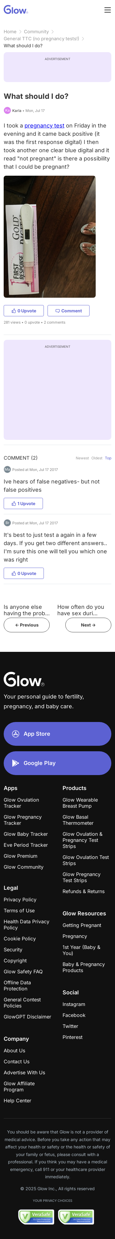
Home (10, 31)
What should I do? (23, 45)
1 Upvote (23, 503)
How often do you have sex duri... (80, 610)
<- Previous (27, 624)
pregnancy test (44, 125)
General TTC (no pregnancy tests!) (41, 38)
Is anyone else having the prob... (27, 610)
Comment (68, 310)
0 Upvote (23, 310)
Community (36, 31)
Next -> (88, 624)
